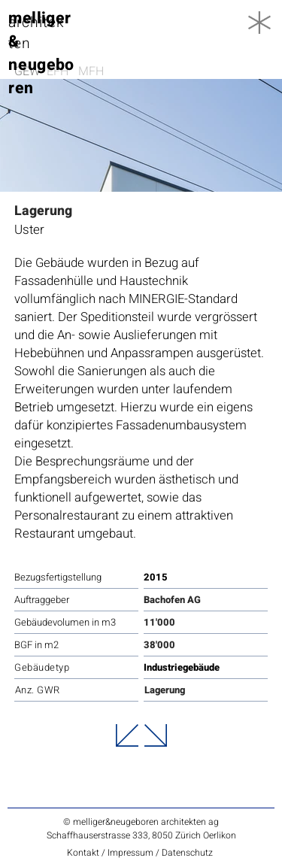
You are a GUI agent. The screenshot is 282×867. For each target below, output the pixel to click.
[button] (259, 22)
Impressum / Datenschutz (160, 852)
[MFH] (94, 71)
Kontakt (84, 852)
